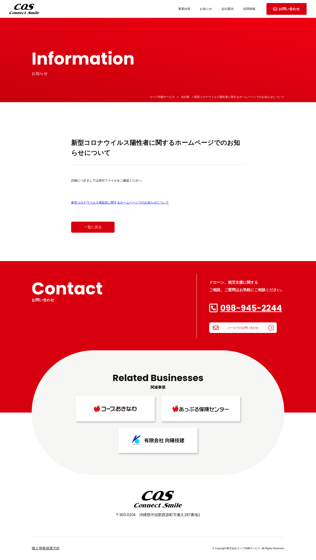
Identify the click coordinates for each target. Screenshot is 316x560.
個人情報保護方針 (46, 548)
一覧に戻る (93, 227)
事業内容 (184, 9)
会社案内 (227, 9)
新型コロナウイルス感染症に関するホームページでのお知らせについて (120, 202)
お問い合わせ (286, 8)
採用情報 (249, 9)
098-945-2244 (251, 308)
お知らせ (206, 9)
